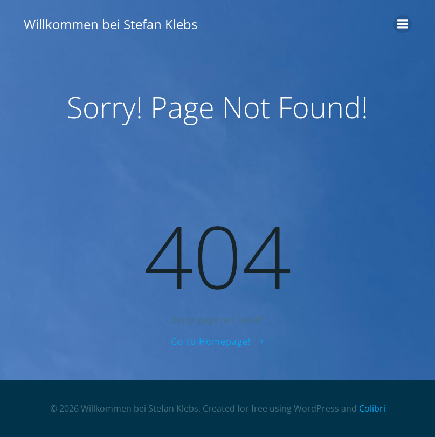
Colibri (372, 408)
